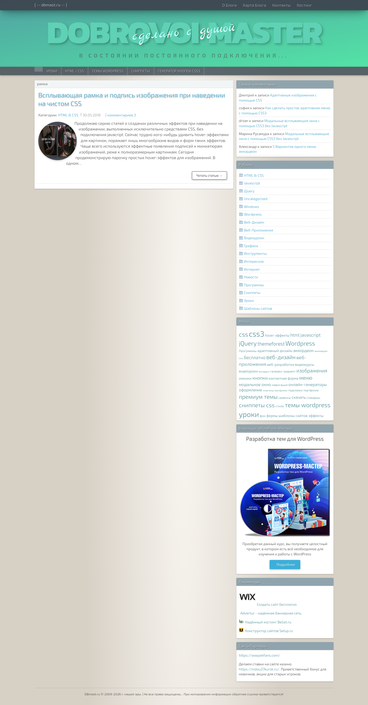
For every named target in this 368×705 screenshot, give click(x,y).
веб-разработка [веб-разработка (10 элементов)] (280, 364)
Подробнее (286, 564)
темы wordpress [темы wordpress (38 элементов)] (308, 405)
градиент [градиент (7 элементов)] (289, 371)
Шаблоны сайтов (258, 308)
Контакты (281, 5)
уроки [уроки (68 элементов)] (249, 414)
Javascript (252, 183)
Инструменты (255, 253)
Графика (251, 246)
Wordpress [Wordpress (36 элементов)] (300, 343)
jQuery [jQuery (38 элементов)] (248, 343)
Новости (251, 277)
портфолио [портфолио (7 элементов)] (311, 390)
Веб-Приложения (258, 230)
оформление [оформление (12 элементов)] (250, 390)
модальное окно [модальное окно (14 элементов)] (255, 384)
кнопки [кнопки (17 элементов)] (260, 378)
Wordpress (253, 214)
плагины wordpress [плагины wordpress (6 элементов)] (275, 390)
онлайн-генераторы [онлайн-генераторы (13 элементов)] (308, 384)
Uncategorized (255, 198)
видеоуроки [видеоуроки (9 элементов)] (248, 371)
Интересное (254, 261)
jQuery (249, 191)
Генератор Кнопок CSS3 (179, 71)
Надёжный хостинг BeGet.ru (268, 622)
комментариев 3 (122, 115)
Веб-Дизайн (254, 222)
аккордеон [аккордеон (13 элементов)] (303, 350)
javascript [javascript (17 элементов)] (311, 335)
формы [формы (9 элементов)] (272, 416)
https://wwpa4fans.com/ (259, 655)
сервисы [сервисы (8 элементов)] (285, 398)
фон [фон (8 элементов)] (263, 416)
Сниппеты (140, 71)
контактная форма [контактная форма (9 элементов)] (283, 378)
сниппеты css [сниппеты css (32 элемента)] (257, 405)
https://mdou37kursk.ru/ (259, 669)
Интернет (252, 269)
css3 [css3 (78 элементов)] (256, 333)
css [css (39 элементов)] (243, 334)
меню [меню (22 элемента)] (306, 377)
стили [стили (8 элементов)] (279, 406)
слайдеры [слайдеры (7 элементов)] (313, 397)
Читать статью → (209, 175)
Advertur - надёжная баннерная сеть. (271, 613)
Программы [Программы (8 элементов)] (248, 351)
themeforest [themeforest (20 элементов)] (270, 344)
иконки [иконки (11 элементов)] (245, 378)
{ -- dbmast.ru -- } (50, 4)
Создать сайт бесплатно (277, 604)
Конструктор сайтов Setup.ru (269, 631)
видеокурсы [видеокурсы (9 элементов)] (304, 364)
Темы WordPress (107, 71)
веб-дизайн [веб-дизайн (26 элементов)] (281, 357)
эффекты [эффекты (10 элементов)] (316, 415)
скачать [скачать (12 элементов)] (299, 397)
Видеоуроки (254, 238)
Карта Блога (254, 5)
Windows (251, 206)
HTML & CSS (68, 115)
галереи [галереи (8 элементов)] (276, 371)
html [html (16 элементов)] (295, 335)
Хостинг (304, 5)
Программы (254, 285)
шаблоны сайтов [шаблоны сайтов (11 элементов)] (293, 415)
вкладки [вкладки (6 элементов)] (264, 371)
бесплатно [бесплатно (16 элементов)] (255, 357)
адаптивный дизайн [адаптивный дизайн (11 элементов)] (274, 350)
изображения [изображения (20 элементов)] (311, 370)
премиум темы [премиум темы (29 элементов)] (258, 396)
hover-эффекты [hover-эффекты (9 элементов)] (277, 335)
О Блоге (229, 5)
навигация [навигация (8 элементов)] (280, 385)
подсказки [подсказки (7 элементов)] (295, 390)
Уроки (51, 71)
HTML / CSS (74, 71)
